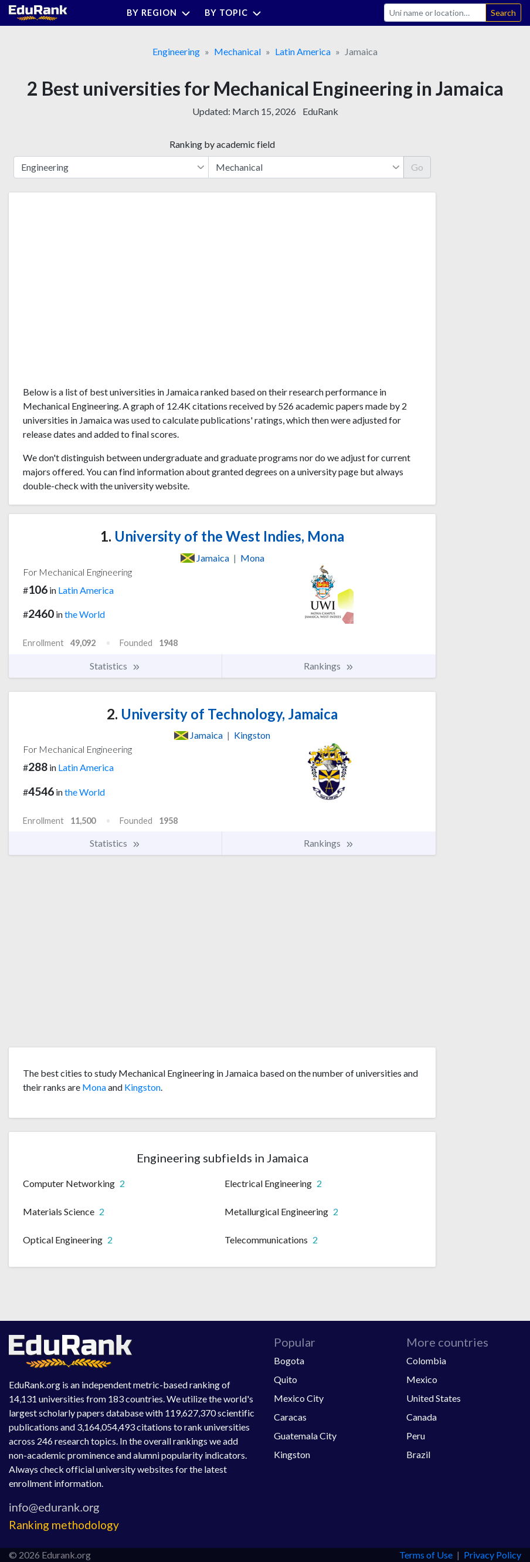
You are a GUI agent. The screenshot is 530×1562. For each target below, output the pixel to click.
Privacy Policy (492, 1554)
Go (417, 167)
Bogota (289, 1360)
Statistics (115, 666)
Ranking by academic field (222, 144)
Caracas (290, 1416)
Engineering (176, 51)
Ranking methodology (64, 1524)
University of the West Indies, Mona (222, 536)
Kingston (142, 1087)
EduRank (320, 111)
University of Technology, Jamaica (222, 713)
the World (84, 614)
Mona (94, 1087)
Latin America (303, 51)
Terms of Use (426, 1554)
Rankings (329, 666)
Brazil (418, 1454)
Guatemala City (305, 1435)
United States (433, 1398)
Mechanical (237, 51)
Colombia (426, 1360)
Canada (421, 1416)
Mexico (421, 1379)
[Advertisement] (111, 293)
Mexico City (299, 1398)
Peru (415, 1435)
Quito (285, 1379)
